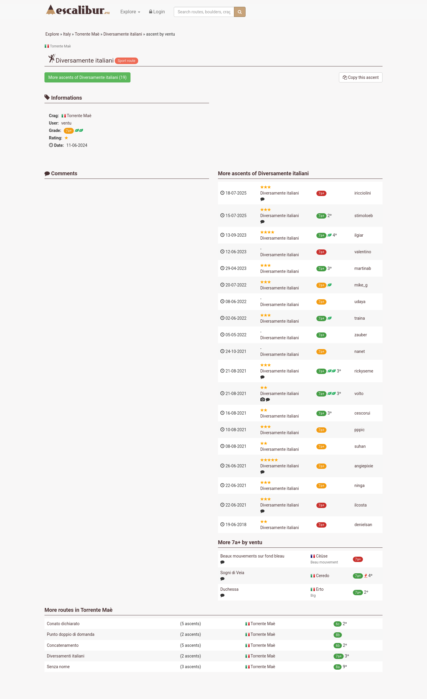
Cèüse (322, 556)
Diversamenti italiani (65, 656)
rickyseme (363, 371)
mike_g (360, 285)
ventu (66, 123)
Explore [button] (130, 12)
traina (359, 318)
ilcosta (360, 505)
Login (157, 12)
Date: (56, 145)
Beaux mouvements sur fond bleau (252, 556)
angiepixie (363, 466)
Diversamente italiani (283, 173)
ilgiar (358, 235)
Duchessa (229, 589)
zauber (360, 334)
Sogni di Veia (232, 572)
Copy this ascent (361, 77)
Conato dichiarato (63, 623)
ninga (359, 485)
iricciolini (362, 193)
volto (359, 393)
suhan (360, 446)
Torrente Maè (79, 115)
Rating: (55, 138)
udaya (359, 301)
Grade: (55, 130)
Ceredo (322, 575)
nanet (359, 351)
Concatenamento (63, 645)
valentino (362, 251)
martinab (362, 268)
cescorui (362, 413)
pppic (359, 429)
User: (54, 123)
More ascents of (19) (87, 77)
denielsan (363, 524)
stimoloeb (363, 215)
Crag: (54, 115)
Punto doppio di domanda (70, 634)
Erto (320, 589)
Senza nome (58, 666)
